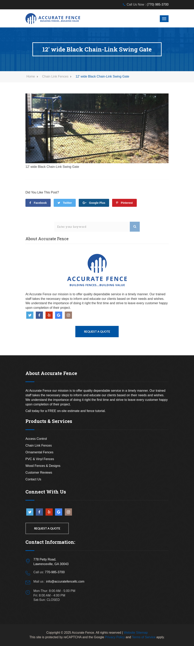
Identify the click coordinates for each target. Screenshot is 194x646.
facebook (38, 202)
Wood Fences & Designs (42, 465)
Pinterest (124, 202)
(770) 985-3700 (158, 4)
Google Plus (94, 202)
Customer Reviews (38, 472)
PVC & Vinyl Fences (39, 459)
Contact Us (33, 479)
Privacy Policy (115, 637)
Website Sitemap (136, 632)
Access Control (36, 438)
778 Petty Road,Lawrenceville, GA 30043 (51, 562)
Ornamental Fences (39, 452)
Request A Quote (97, 331)
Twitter (65, 202)
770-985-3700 (55, 572)
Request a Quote (47, 528)
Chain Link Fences (55, 76)
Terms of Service (143, 637)
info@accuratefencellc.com (65, 581)
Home (30, 76)
